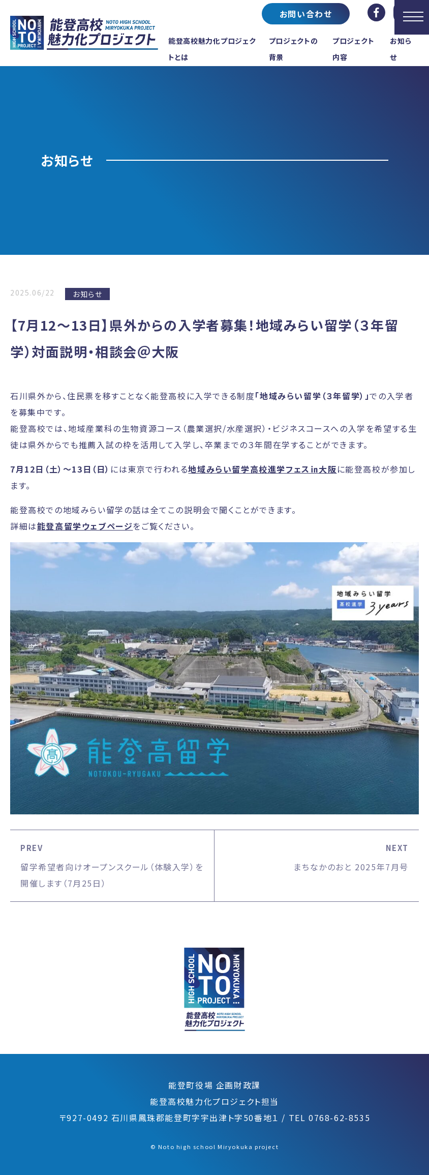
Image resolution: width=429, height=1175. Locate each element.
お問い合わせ (306, 14)
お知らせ (87, 294)
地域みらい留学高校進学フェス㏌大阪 (262, 469)
